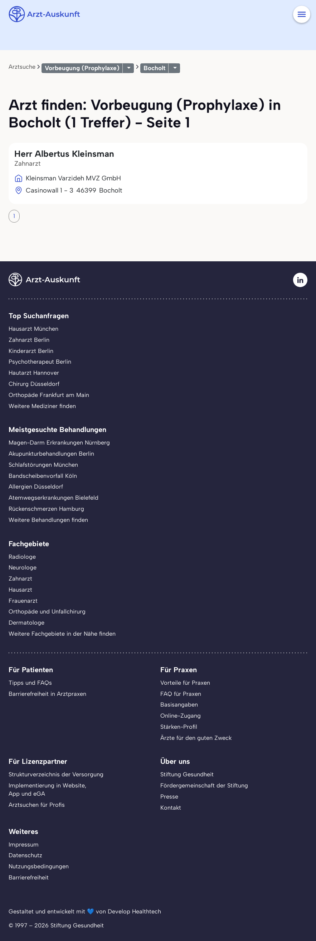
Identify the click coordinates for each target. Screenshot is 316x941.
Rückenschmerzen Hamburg (46, 508)
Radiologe (22, 556)
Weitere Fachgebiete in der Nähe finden (62, 633)
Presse (169, 796)
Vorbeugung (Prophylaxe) (82, 68)
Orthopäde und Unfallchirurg (47, 611)
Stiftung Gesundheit (187, 774)
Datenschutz (25, 855)
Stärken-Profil (178, 726)
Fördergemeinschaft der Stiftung (204, 785)
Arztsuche (22, 66)
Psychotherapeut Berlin (40, 361)
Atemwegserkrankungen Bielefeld (53, 497)
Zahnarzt (20, 578)
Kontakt (170, 807)
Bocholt (154, 68)
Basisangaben (179, 704)
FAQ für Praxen (180, 693)
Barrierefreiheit (29, 877)
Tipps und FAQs (30, 682)
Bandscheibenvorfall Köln (43, 475)
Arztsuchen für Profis (37, 804)
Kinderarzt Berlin (31, 351)
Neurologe (23, 567)
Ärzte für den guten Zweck (196, 737)
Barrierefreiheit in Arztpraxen (47, 693)
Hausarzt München (33, 328)
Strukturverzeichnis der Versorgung (56, 774)
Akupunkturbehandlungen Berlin (51, 453)
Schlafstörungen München (43, 464)
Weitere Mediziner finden (42, 406)
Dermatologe (26, 622)
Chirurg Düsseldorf (34, 383)
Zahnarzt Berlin (29, 339)
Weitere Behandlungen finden (48, 519)
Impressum (24, 844)
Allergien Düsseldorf (36, 486)
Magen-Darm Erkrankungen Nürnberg (59, 442)
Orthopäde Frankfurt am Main (49, 395)
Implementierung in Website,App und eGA (47, 789)
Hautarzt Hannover (34, 372)
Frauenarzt (23, 600)
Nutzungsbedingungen (39, 866)
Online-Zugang (180, 715)
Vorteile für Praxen (185, 682)
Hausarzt (20, 589)
